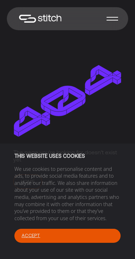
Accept (31, 235)
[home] (38, 18)
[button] (112, 19)
